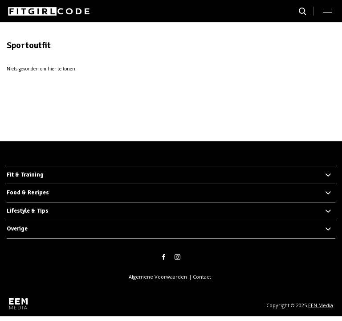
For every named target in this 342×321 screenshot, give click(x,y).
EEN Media (320, 305)
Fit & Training (25, 174)
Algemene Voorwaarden (158, 276)
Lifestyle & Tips (28, 210)
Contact (202, 276)
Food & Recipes (28, 192)
